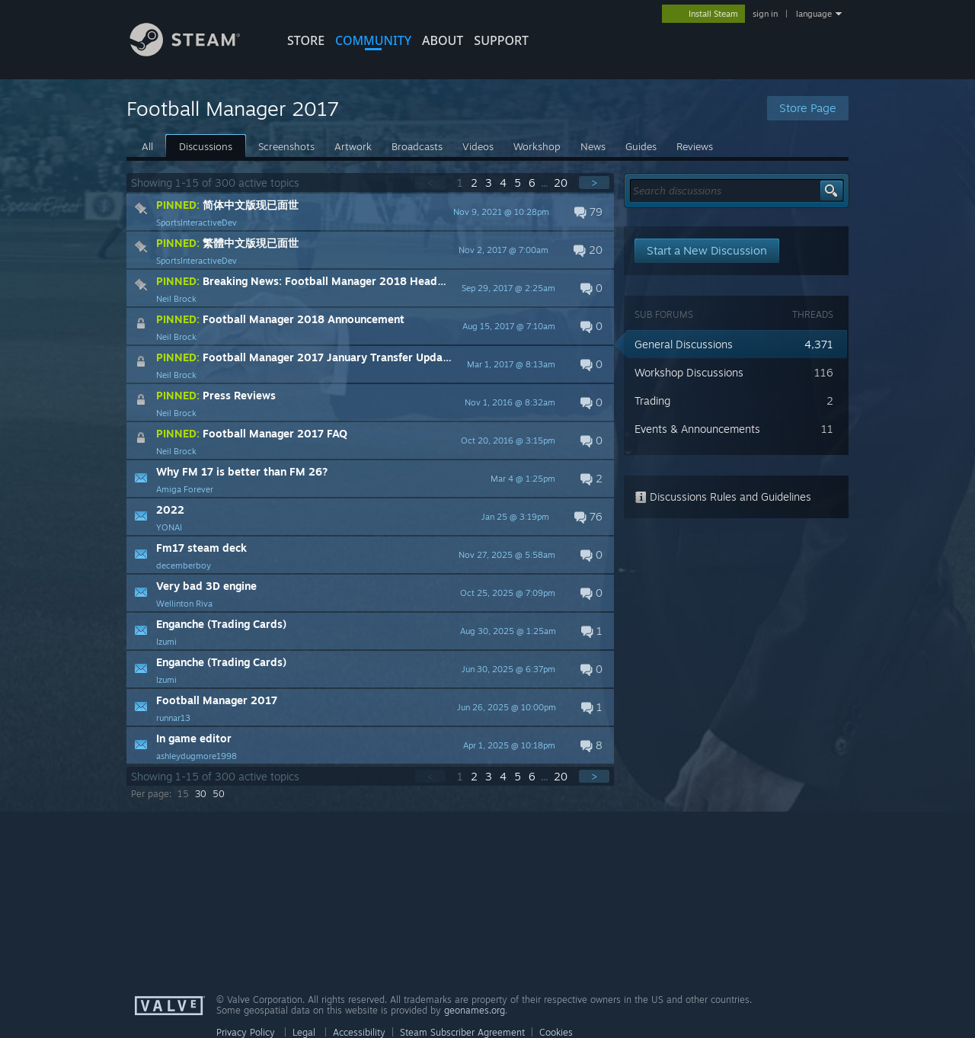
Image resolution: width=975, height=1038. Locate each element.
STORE (305, 40)
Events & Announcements (697, 428)
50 (219, 793)
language (814, 13)
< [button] (430, 182)
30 (200, 793)
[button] (370, 212)
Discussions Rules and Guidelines (723, 496)
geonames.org (474, 1010)
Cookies (556, 1032)
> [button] (594, 182)
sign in (765, 13)
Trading (652, 400)
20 (562, 182)
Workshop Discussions (689, 372)
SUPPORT (501, 40)
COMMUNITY (373, 40)
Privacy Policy (245, 1032)
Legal (303, 1032)
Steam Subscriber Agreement (462, 1032)
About (442, 40)
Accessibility (359, 1032)
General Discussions (684, 344)
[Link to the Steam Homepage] (196, 52)
